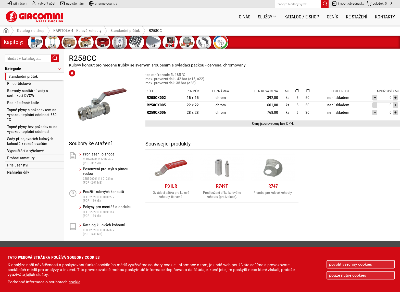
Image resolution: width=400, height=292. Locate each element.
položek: (376, 3)
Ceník (332, 16)
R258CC (155, 30)
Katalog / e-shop (301, 16)
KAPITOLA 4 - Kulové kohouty (77, 30)
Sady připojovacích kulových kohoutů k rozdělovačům (30, 141)
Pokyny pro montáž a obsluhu (109, 211)
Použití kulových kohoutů (109, 196)
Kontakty (385, 16)
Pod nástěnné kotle (23, 102)
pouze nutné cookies (347, 275)
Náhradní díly (18, 172)
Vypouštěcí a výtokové (25, 150)
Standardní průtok (23, 76)
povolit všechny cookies (350, 264)
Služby (267, 16)
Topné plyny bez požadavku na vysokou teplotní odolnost (32, 129)
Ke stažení (356, 16)
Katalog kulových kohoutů (109, 229)
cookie (74, 281)
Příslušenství (17, 165)
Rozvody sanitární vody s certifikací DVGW (27, 93)
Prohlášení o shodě (109, 158)
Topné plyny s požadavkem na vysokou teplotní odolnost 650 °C (32, 114)
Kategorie (33, 68)
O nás (244, 16)
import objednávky (348, 3)
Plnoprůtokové (19, 83)
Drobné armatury (21, 157)
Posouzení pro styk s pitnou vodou (109, 175)
